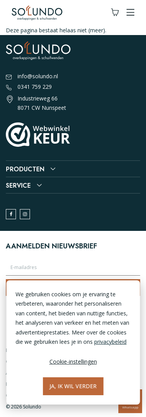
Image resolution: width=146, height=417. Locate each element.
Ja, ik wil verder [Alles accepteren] (73, 386)
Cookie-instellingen (73, 361)
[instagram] (25, 214)
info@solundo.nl (32, 77)
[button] (130, 12)
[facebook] (11, 214)
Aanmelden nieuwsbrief (51, 246)
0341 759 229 (29, 87)
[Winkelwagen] (115, 13)
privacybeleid (110, 341)
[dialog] (73, 342)
